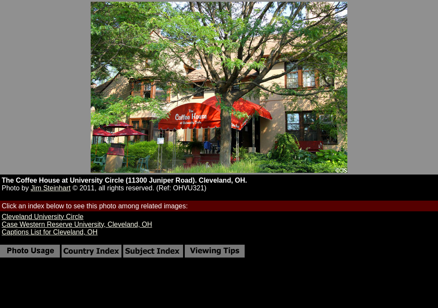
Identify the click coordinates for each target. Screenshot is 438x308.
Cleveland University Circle (42, 216)
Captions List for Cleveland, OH (50, 232)
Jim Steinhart (51, 188)
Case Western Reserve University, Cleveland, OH (77, 224)
